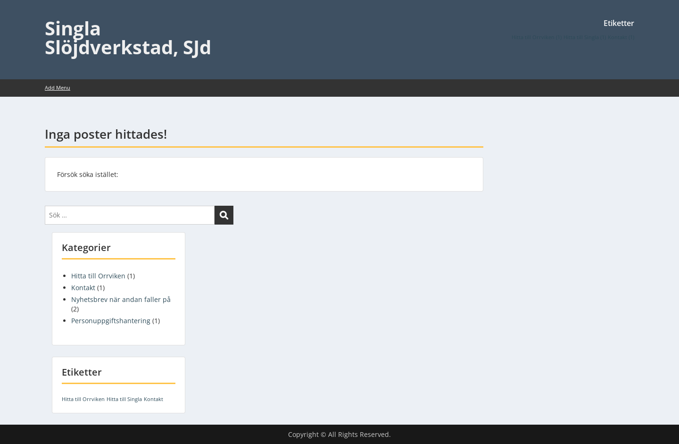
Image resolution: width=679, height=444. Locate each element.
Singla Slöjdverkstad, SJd (128, 37)
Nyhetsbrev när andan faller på (121, 299)
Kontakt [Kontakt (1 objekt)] (621, 37)
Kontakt (83, 287)
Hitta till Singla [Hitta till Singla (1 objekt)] (584, 37)
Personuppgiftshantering (110, 320)
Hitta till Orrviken (98, 275)
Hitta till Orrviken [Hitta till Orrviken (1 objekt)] (537, 37)
